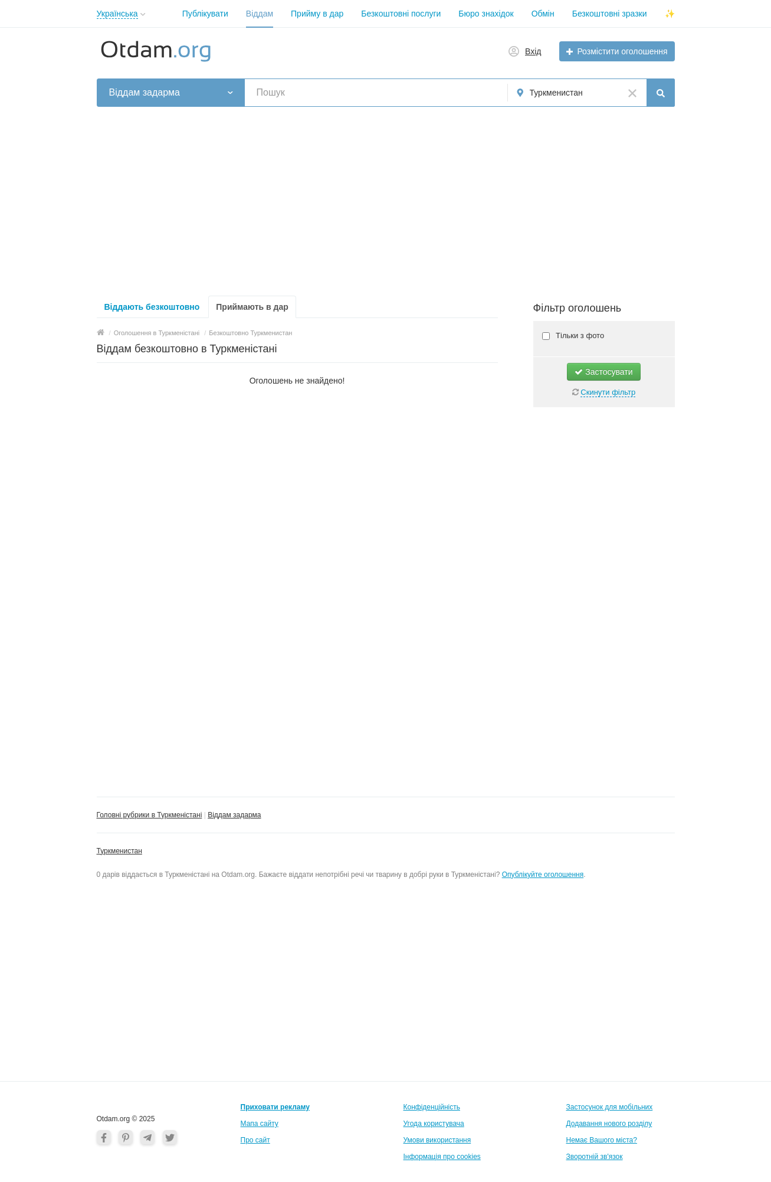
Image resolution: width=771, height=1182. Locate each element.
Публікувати (205, 13)
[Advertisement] (386, 201)
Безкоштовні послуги (401, 13)
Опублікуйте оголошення (543, 874)
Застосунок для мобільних (609, 1107)
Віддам (259, 13)
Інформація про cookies (442, 1156)
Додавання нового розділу (609, 1123)
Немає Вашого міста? (601, 1140)
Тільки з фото (579, 335)
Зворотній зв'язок (594, 1156)
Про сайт (255, 1140)
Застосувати (603, 371)
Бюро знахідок (485, 13)
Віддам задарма (234, 815)
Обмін (543, 13)
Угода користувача (433, 1123)
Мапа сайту (259, 1123)
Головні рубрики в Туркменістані (149, 815)
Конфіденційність (431, 1107)
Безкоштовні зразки (609, 13)
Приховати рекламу (275, 1107)
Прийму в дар (317, 13)
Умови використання (437, 1140)
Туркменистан (119, 851)
